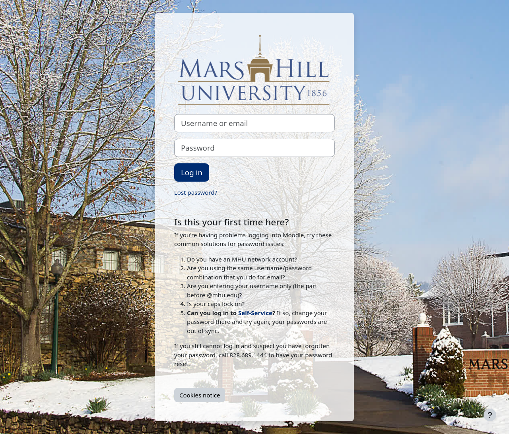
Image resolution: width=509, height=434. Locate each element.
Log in (191, 172)
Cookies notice (199, 395)
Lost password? (195, 192)
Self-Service (255, 313)
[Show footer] (490, 415)
